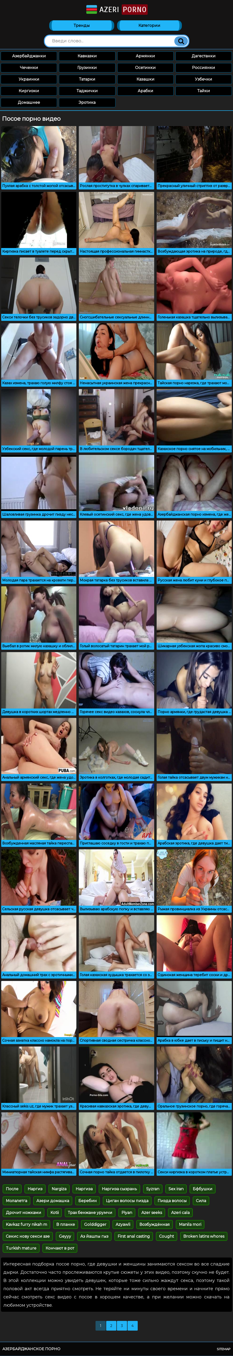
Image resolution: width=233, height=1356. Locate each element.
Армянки (145, 56)
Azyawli (123, 1224)
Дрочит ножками (23, 1213)
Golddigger (95, 1224)
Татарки (87, 79)
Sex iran (176, 1189)
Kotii (54, 1213)
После (12, 1189)
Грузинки (87, 68)
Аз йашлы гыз (94, 1236)
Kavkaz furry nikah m (26, 1224)
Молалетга (16, 1201)
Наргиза (84, 1189)
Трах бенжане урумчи (90, 1213)
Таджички (87, 91)
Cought (166, 1236)
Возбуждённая (154, 1224)
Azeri (116, 9)
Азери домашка (52, 1201)
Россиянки (203, 68)
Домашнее (29, 102)
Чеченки (29, 68)
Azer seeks (151, 1213)
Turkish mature (21, 1248)
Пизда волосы (172, 1201)
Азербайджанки (29, 56)
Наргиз (35, 1189)
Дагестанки (204, 56)
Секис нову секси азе (28, 1236)
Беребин (87, 1201)
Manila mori (190, 1224)
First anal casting (134, 1236)
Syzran (152, 1189)
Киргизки (29, 91)
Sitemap (224, 1349)
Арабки (145, 91)
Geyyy (65, 1236)
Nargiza (59, 1189)
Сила (201, 1201)
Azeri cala (180, 1213)
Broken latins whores (203, 1236)
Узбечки (203, 79)
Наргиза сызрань (119, 1189)
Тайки (203, 91)
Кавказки (87, 56)
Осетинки (145, 68)
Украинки (29, 79)
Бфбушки (202, 1189)
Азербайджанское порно (31, 1349)
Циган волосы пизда (127, 1201)
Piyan (126, 1213)
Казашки (145, 79)
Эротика (87, 102)
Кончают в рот (60, 1248)
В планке (65, 1224)
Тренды (82, 25)
